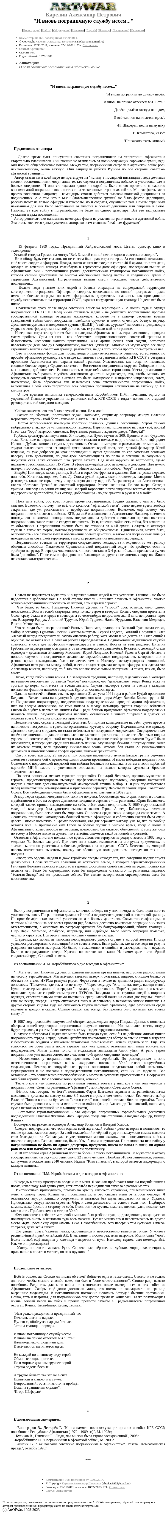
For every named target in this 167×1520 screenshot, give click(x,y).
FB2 (33, 52)
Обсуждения (61, 30)
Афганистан (37, 48)
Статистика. (90, 45)
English (91, 30)
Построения (120, 30)
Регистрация (31, 30)
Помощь (104, 30)
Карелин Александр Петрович (83, 15)
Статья (23, 48)
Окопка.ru (137, 30)
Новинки (78, 30)
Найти (46, 30)
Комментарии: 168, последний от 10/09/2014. (48, 38)
